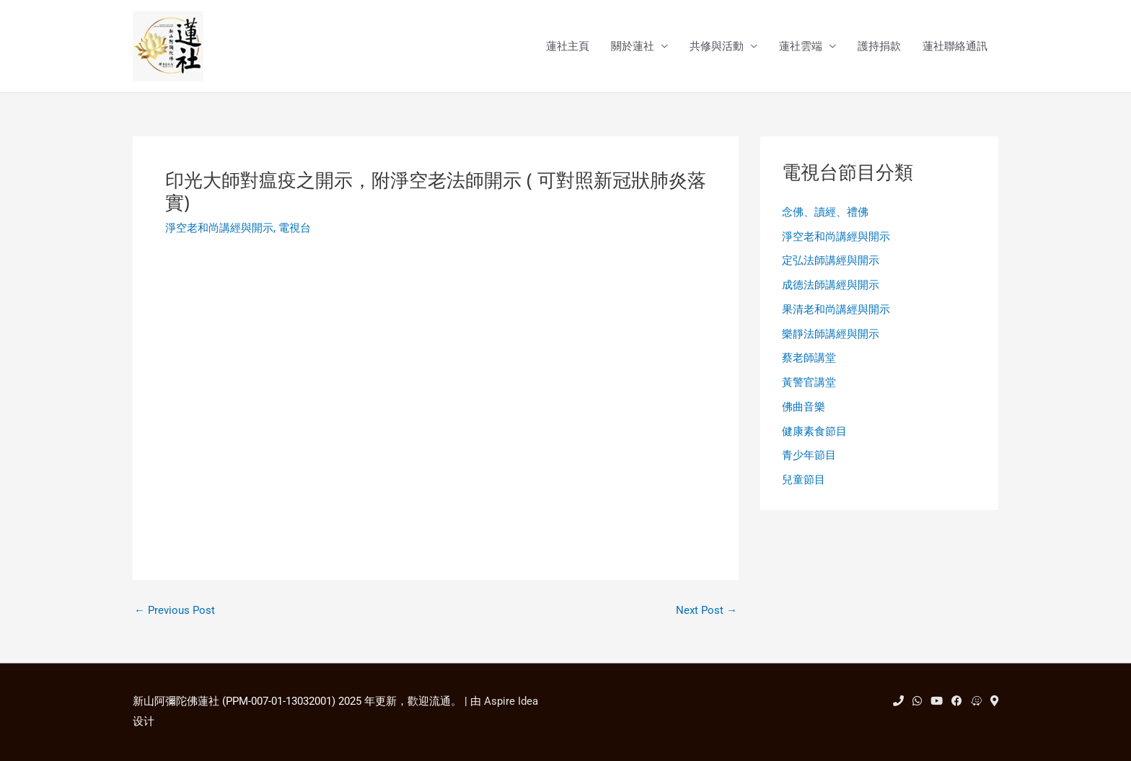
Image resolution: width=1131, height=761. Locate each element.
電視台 (294, 227)
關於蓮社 (632, 46)
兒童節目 (803, 479)
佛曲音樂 (803, 406)
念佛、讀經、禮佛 (825, 212)
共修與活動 (717, 46)
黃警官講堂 (809, 382)
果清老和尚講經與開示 (836, 309)
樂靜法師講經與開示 (830, 333)
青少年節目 (809, 455)
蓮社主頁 (567, 46)
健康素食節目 (814, 431)
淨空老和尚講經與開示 (219, 227)
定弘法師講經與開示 (830, 260)
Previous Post (174, 610)
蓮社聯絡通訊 (955, 46)
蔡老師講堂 (809, 357)
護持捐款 (879, 46)
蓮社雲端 (800, 46)
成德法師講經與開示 (830, 284)
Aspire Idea (511, 701)
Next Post (706, 610)
